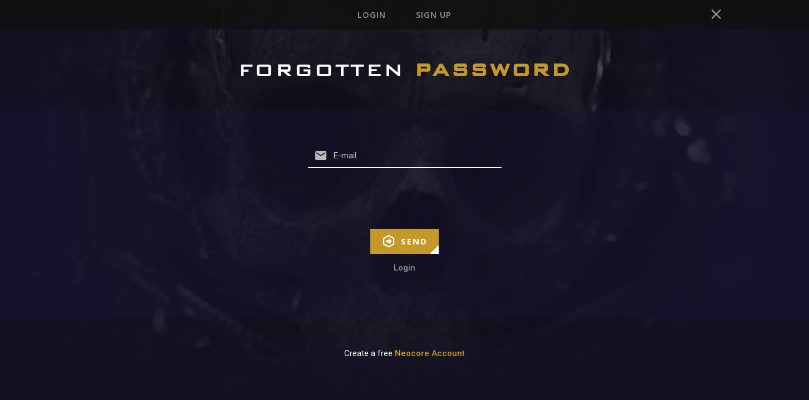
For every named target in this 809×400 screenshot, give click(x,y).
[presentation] (404, 207)
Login (367, 19)
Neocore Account (430, 363)
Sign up (437, 19)
